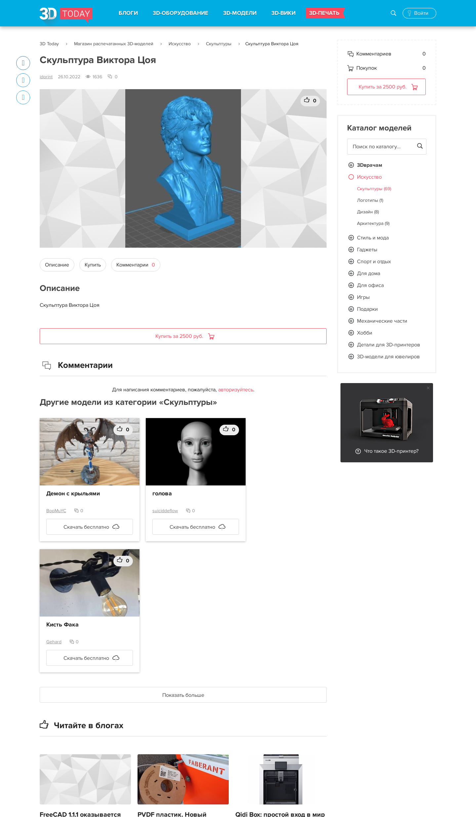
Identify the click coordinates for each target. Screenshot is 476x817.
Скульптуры (218, 44)
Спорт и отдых (374, 261)
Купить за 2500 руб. (180, 336)
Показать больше (183, 564)
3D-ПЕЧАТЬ (324, 13)
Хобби (364, 333)
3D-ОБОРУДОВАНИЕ (180, 13)
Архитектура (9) (373, 223)
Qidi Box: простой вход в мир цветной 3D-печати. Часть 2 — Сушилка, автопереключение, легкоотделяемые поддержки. (280, 710)
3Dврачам (369, 165)
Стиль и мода (373, 237)
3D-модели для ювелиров (388, 356)
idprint (46, 77)
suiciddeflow (157, 511)
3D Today (49, 44)
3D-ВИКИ (283, 13)
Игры (363, 297)
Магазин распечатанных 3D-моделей (113, 44)
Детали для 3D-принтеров (388, 344)
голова (154, 493)
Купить (93, 265)
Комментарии (135, 265)
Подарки (367, 309)
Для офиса (370, 285)
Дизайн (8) (368, 212)
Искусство (180, 44)
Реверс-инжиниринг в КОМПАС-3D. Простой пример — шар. (172, 791)
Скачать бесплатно (82, 527)
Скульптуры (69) (374, 189)
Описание (57, 265)
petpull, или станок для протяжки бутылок (271, 786)
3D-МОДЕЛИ (240, 13)
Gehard (249, 511)
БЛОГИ (128, 13)
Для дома (368, 273)
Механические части (382, 321)
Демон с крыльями (73, 493)
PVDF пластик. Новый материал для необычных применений (178, 694)
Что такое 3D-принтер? (391, 451)
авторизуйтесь (235, 389)
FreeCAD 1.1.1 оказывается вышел (80, 689)
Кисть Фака (258, 493)
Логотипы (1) (370, 200)
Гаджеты (367, 249)
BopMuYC (56, 511)
